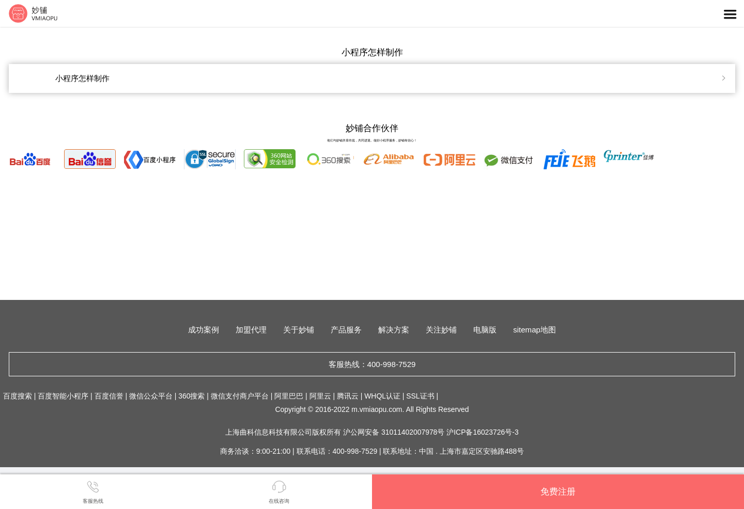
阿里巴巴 (288, 396)
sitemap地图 (534, 329)
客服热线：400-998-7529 (372, 364)
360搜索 (191, 396)
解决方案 (393, 329)
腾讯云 (348, 396)
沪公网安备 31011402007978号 (394, 432)
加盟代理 (251, 329)
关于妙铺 (298, 329)
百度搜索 (17, 396)
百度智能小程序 (63, 396)
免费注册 (558, 491)
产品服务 (346, 329)
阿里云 (320, 396)
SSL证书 (420, 396)
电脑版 (485, 329)
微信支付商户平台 (240, 396)
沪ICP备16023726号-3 (482, 432)
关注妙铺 (441, 329)
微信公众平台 (151, 396)
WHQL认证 (382, 396)
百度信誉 (109, 396)
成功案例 (203, 329)
